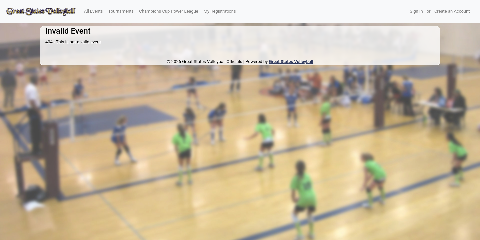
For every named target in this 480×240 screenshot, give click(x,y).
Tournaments (121, 11)
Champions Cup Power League (168, 11)
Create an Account (452, 11)
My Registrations (220, 11)
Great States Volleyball (291, 61)
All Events (93, 11)
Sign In (416, 11)
